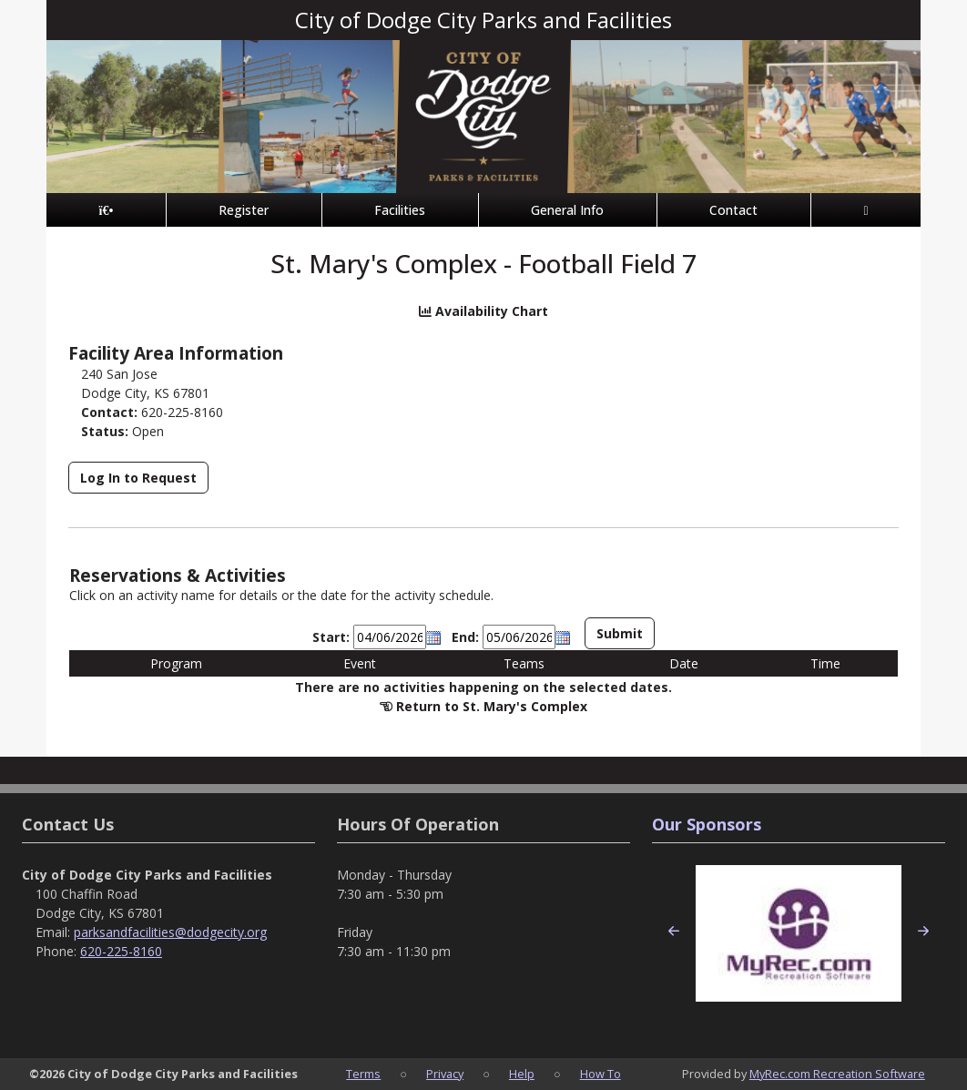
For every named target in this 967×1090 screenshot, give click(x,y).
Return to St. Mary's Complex (491, 706)
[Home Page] (106, 210)
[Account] (866, 210)
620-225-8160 (121, 951)
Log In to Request (138, 477)
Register (244, 210)
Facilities (399, 210)
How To (600, 1073)
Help (521, 1073)
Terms (363, 1073)
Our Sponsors (706, 824)
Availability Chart (483, 311)
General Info (567, 210)
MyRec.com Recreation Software (837, 1073)
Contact (733, 210)
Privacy (444, 1073)
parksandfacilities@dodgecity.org (170, 932)
